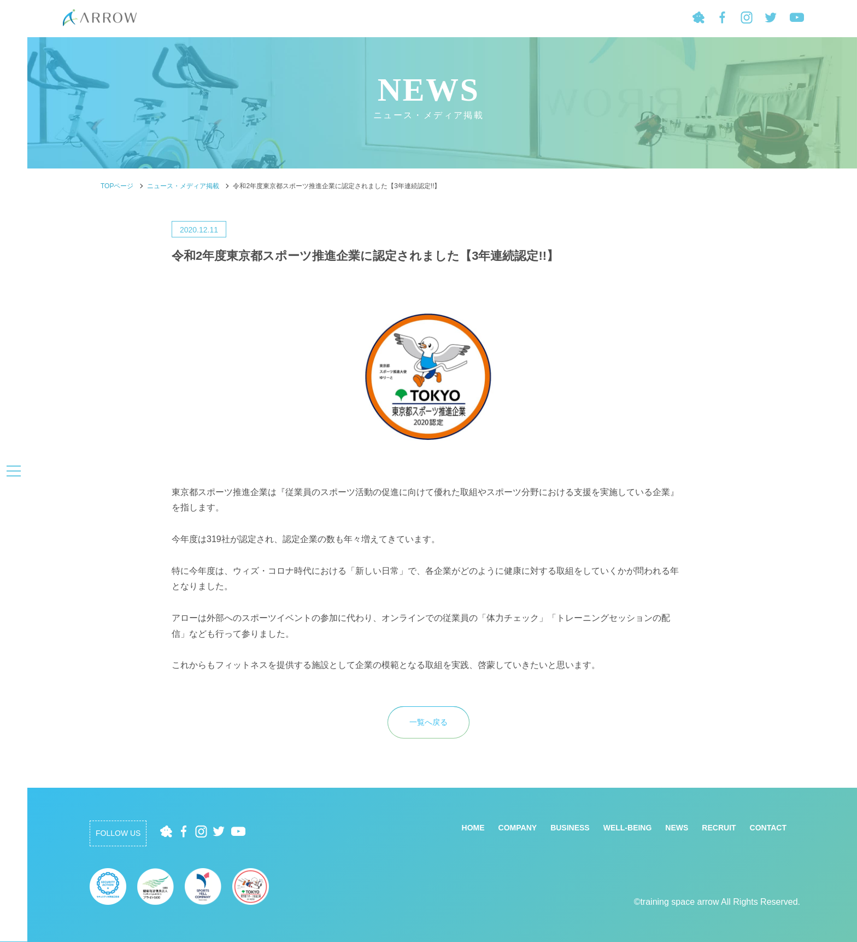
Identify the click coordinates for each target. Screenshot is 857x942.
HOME (473, 827)
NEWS (676, 827)
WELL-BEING (627, 827)
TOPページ (117, 186)
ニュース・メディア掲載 (183, 186)
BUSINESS (570, 827)
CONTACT (768, 827)
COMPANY (517, 827)
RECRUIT (719, 827)
